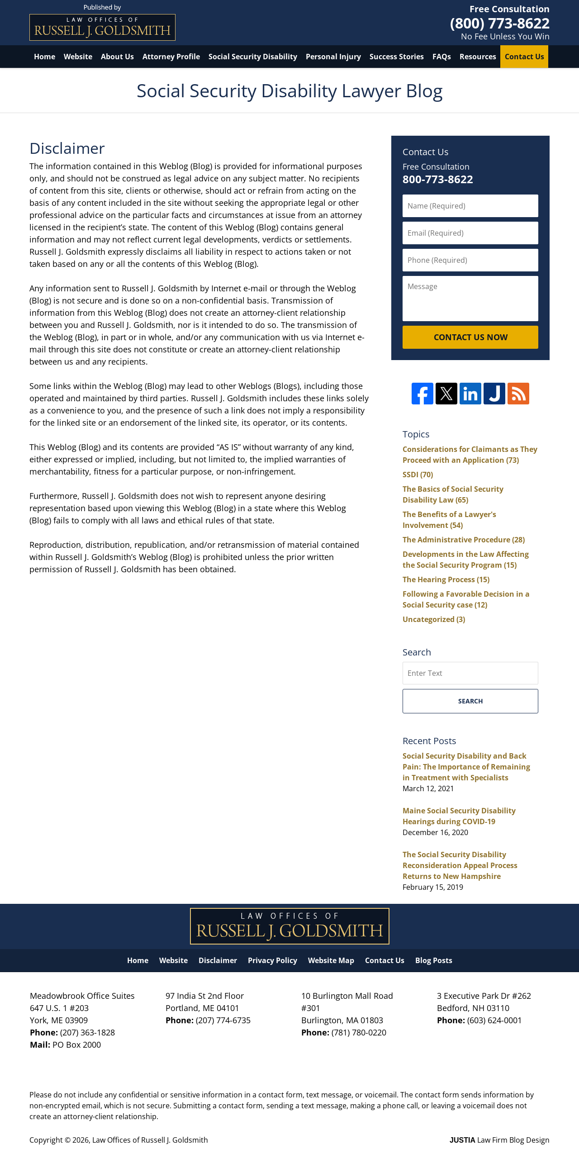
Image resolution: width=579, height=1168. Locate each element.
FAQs (441, 57)
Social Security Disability (253, 57)
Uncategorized (434, 619)
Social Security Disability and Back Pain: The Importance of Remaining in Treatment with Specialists (466, 767)
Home (44, 57)
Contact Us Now (471, 337)
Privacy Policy (272, 960)
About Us (117, 57)
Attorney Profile (171, 57)
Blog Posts (433, 960)
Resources (478, 57)
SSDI (418, 475)
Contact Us (524, 57)
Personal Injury (333, 57)
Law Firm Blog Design (500, 1140)
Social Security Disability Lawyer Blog (102, 23)
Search (470, 701)
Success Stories (397, 57)
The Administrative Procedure (464, 540)
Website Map (331, 960)
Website (78, 57)
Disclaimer (218, 960)
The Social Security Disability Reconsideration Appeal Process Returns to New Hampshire (460, 865)
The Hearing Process (446, 579)
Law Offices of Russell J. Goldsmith (150, 1140)
